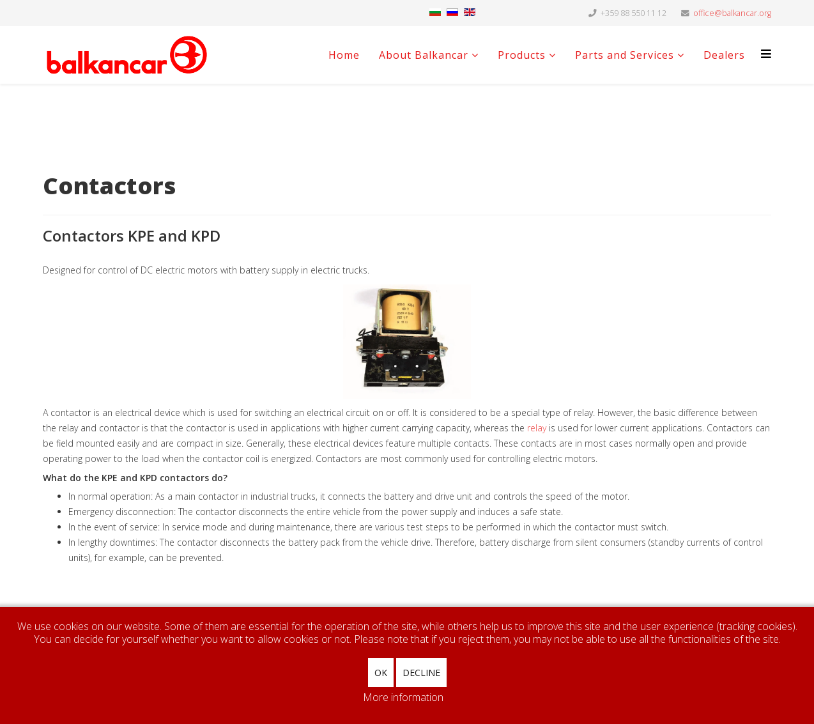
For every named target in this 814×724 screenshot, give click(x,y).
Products (522, 55)
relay (536, 428)
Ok (380, 672)
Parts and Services (624, 55)
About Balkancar (423, 55)
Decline (421, 672)
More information (403, 697)
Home (344, 55)
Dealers (724, 55)
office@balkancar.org (732, 13)
